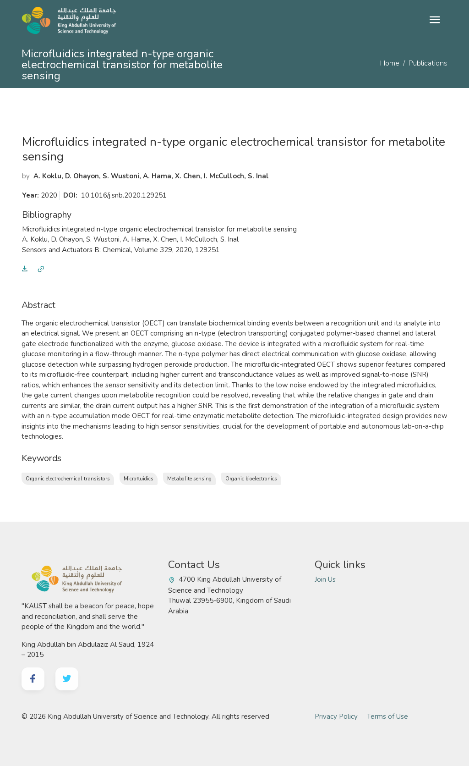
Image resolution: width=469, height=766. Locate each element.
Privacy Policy (336, 716)
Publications (428, 63)
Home (389, 63)
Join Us (325, 579)
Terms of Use (387, 716)
